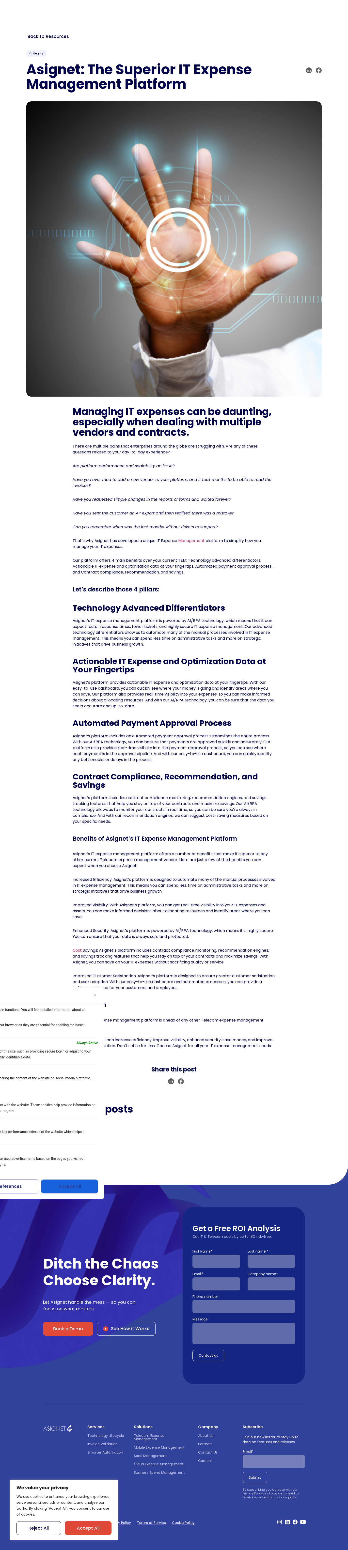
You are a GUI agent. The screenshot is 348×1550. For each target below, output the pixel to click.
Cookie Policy (183, 1522)
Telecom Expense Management (149, 1437)
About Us (205, 1435)
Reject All (39, 1528)
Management (191, 540)
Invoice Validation (102, 1444)
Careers (205, 1460)
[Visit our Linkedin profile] (287, 1522)
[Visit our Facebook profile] (295, 1522)
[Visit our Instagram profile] (280, 1522)
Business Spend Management (159, 1472)
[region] (64, 1510)
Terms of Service (151, 1522)
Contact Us (208, 1452)
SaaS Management (150, 1455)
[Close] (95, 995)
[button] (309, 70)
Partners (205, 1444)
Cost (77, 950)
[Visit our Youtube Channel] (303, 1522)
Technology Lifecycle (105, 1435)
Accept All (88, 1528)
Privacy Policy (253, 1493)
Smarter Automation (105, 1452)
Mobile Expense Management (159, 1447)
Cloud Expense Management (159, 1464)
